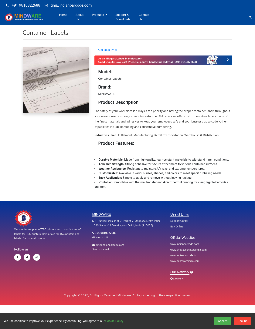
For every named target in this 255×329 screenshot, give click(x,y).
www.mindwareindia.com (184, 261)
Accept (222, 321)
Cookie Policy (114, 321)
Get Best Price (107, 50)
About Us (80, 17)
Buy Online (176, 226)
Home (63, 15)
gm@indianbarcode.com (68, 5)
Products (98, 15)
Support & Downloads (122, 17)
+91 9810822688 (23, 5)
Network (176, 278)
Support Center (179, 220)
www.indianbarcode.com (184, 244)
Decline (242, 321)
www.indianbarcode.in (183, 255)
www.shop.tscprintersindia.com (188, 249)
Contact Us (144, 17)
